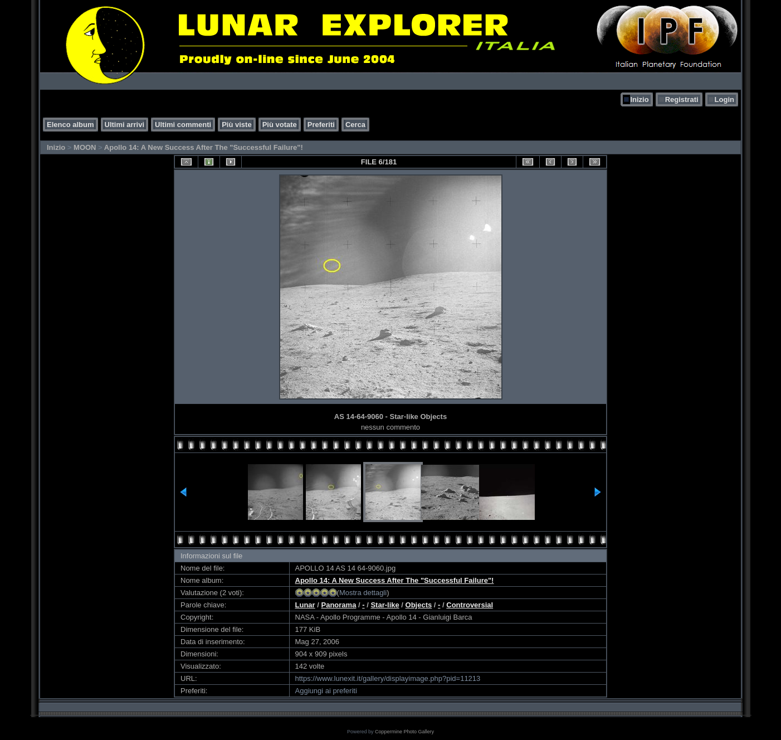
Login (724, 99)
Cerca (355, 124)
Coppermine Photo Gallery (404, 731)
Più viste (236, 124)
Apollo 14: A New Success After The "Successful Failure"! (203, 147)
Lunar (305, 605)
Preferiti (321, 124)
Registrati (682, 99)
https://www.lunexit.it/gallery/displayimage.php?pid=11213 (388, 678)
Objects (419, 605)
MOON (85, 147)
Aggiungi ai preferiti (326, 691)
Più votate (279, 124)
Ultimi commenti (183, 124)
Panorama (339, 605)
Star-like (384, 605)
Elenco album (70, 124)
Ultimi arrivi (125, 124)
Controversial (469, 605)
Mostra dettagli (363, 592)
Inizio (639, 99)
